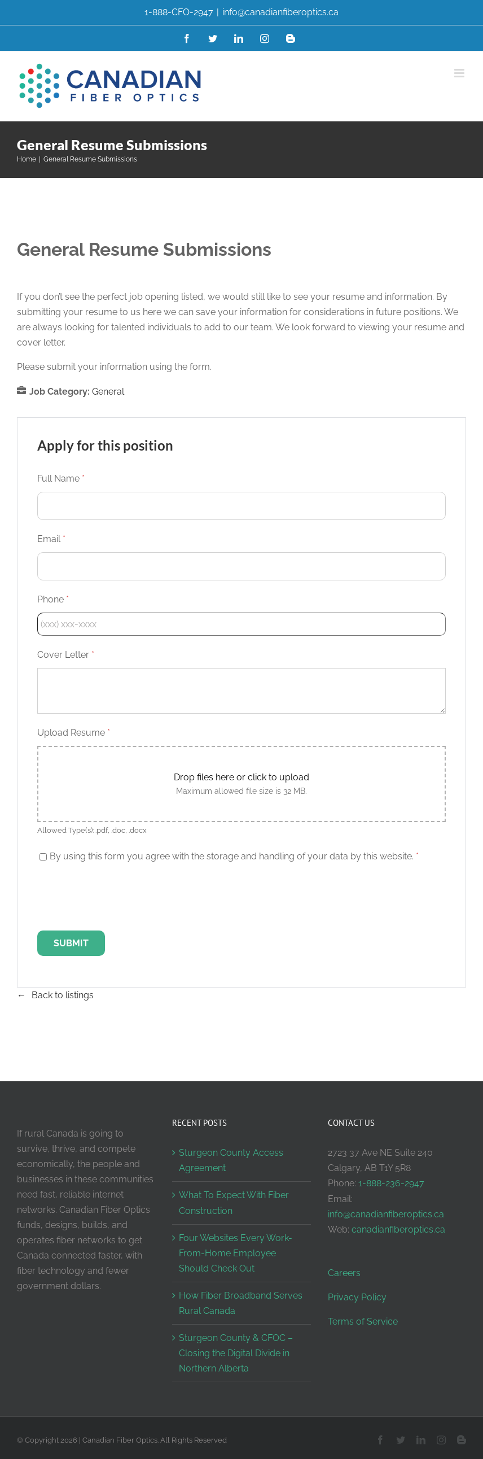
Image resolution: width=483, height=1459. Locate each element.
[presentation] (123, 897)
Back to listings (63, 995)
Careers (344, 1273)
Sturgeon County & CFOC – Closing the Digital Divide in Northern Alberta (236, 1353)
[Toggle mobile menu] (460, 73)
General (108, 391)
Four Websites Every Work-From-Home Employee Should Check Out (235, 1253)
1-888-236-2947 (391, 1183)
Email (51, 539)
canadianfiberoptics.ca (398, 1229)
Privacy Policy (357, 1297)
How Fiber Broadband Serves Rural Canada (240, 1303)
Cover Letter (65, 654)
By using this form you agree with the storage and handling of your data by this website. (234, 856)
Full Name (61, 478)
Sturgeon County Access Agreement (231, 1160)
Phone (53, 599)
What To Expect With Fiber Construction (234, 1203)
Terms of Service (363, 1321)
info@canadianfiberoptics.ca (280, 12)
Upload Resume (73, 732)
